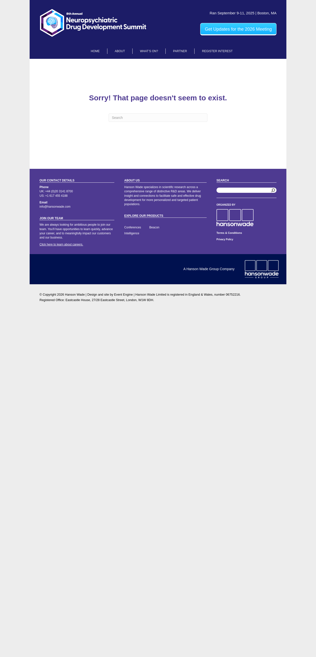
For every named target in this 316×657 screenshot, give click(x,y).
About (120, 51)
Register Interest (217, 51)
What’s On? (149, 51)
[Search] (158, 117)
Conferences (132, 227)
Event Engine (123, 294)
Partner (180, 51)
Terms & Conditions (229, 232)
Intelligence (131, 233)
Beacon (154, 227)
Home (95, 51)
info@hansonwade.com (55, 206)
